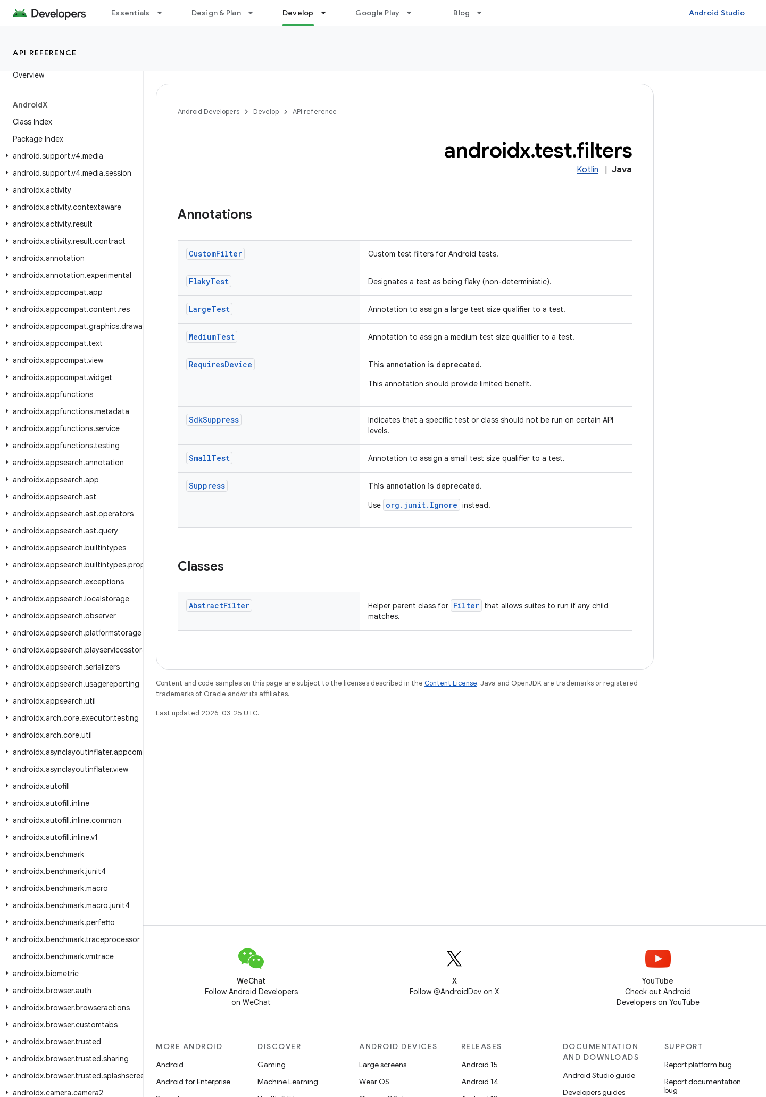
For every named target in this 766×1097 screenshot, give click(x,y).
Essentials (130, 13)
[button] (69, 155)
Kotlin (587, 169)
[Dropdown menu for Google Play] (413, 13)
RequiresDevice (220, 364)
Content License (450, 683)
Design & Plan (216, 13)
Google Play (377, 13)
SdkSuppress (214, 420)
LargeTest (209, 309)
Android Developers (208, 111)
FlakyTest (209, 281)
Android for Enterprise (193, 1081)
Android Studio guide (599, 1075)
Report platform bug (698, 1064)
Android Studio (717, 13)
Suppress (207, 486)
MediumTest (212, 337)
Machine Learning (287, 1081)
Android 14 (479, 1081)
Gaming (271, 1064)
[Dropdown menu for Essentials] (164, 13)
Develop (266, 111)
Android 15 (479, 1064)
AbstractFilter (219, 605)
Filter (466, 605)
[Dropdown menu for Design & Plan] (255, 13)
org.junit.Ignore (421, 505)
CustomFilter (215, 254)
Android (170, 1064)
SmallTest (209, 458)
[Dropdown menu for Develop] (328, 13)
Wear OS (374, 1081)
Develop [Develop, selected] (298, 13)
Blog (461, 13)
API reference (45, 52)
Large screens (382, 1064)
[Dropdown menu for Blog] (484, 13)
